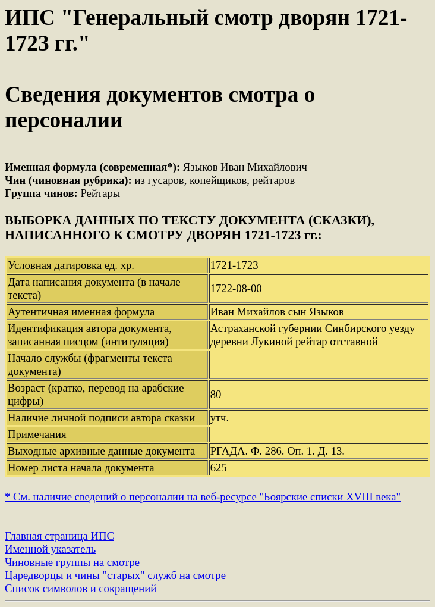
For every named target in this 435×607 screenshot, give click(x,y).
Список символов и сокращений (80, 588)
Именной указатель (50, 549)
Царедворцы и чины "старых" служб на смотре (115, 575)
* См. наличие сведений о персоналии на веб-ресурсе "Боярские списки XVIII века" (203, 496)
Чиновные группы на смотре (72, 562)
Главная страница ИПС (59, 536)
